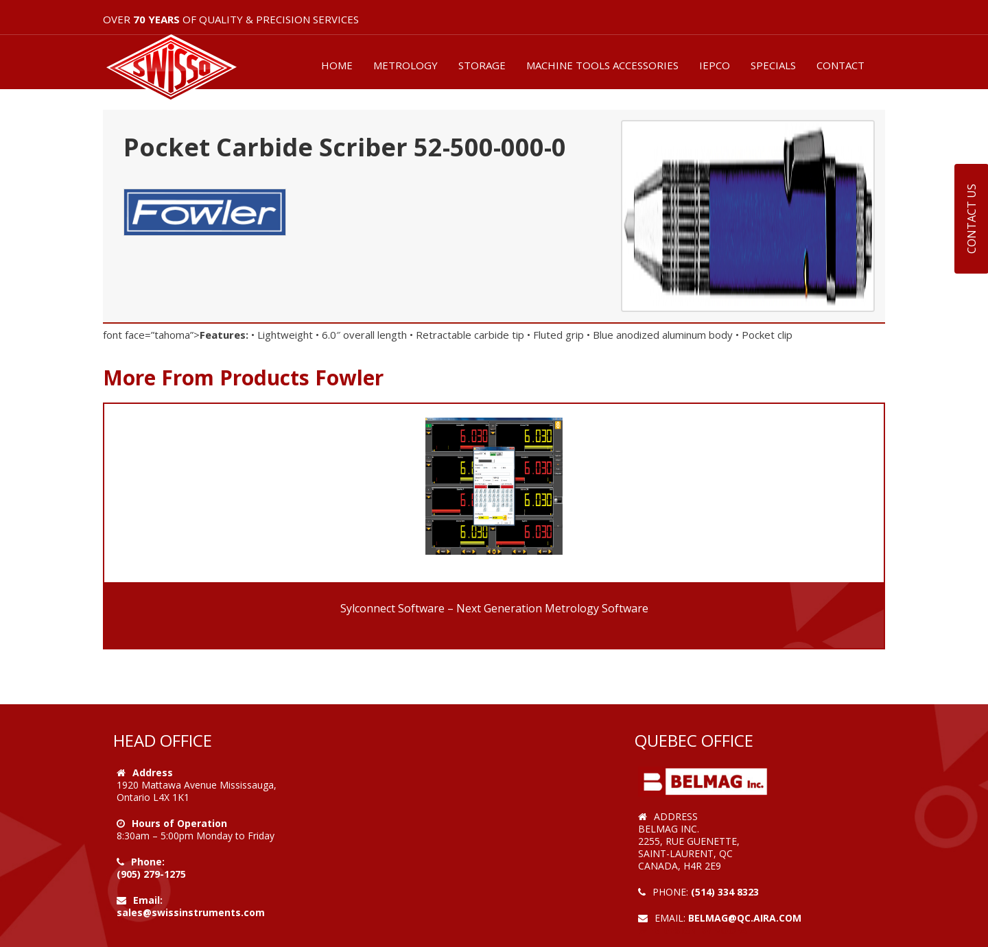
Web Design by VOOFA (692, 930)
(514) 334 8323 (725, 891)
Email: (148, 900)
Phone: (148, 861)
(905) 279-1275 (151, 873)
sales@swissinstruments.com (191, 912)
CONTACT (840, 65)
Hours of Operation (179, 823)
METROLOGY (405, 65)
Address (152, 772)
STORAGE (482, 65)
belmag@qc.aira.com (744, 917)
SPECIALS (773, 65)
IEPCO (714, 65)
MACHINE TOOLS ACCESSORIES (602, 65)
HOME (337, 65)
